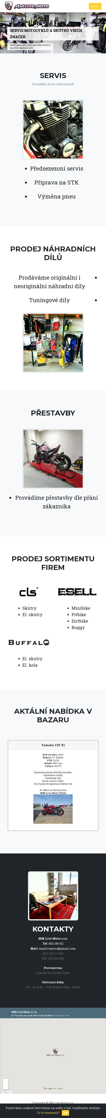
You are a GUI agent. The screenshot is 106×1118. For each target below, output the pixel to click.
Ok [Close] (65, 1112)
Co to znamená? (48, 1112)
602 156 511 (56, 943)
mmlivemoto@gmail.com (57, 948)
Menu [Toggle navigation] (95, 6)
